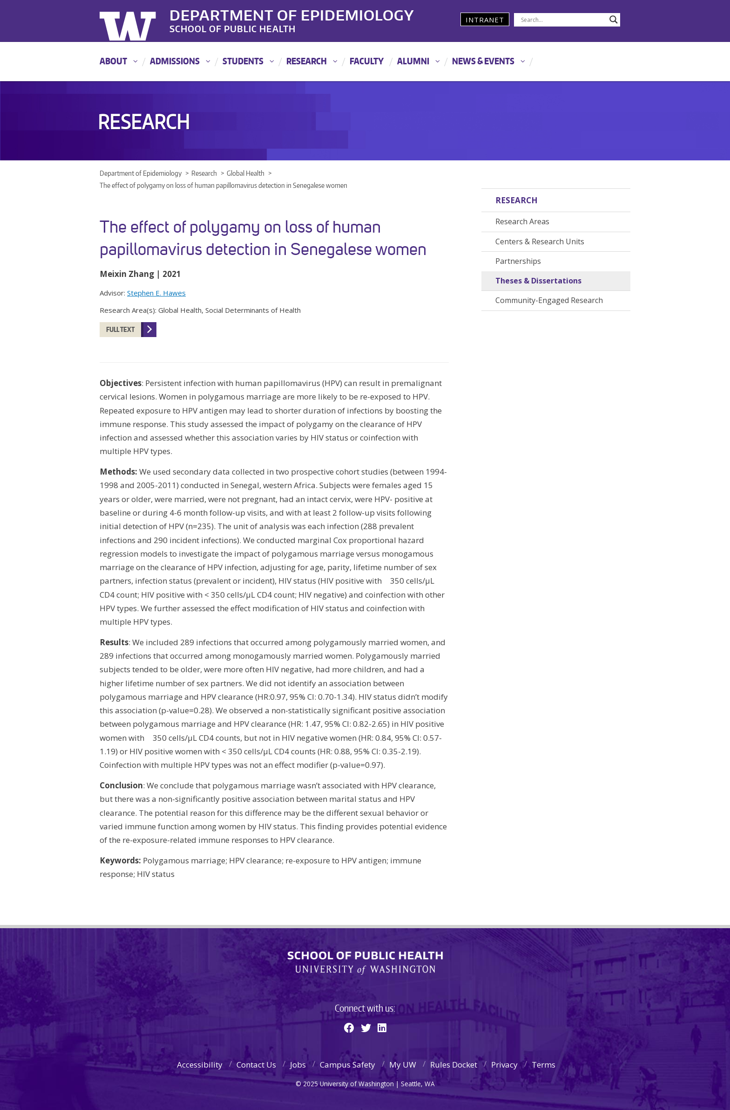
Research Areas (522, 221)
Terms (543, 1064)
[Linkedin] (382, 1027)
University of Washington (138, 21)
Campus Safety (347, 1064)
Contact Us (256, 1064)
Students (243, 61)
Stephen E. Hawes (156, 292)
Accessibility (200, 1064)
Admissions (175, 61)
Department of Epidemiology (291, 13)
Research (306, 61)
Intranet (485, 19)
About (113, 61)
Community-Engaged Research (549, 300)
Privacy (504, 1064)
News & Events (483, 61)
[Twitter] (366, 1027)
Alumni (413, 61)
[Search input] (563, 19)
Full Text (120, 329)
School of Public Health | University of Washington (365, 963)
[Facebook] (349, 1027)
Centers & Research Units (539, 241)
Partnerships (518, 261)
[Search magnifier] (613, 19)
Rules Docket (453, 1064)
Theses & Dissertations (538, 281)
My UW (402, 1064)
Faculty (367, 61)
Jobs (298, 1064)
